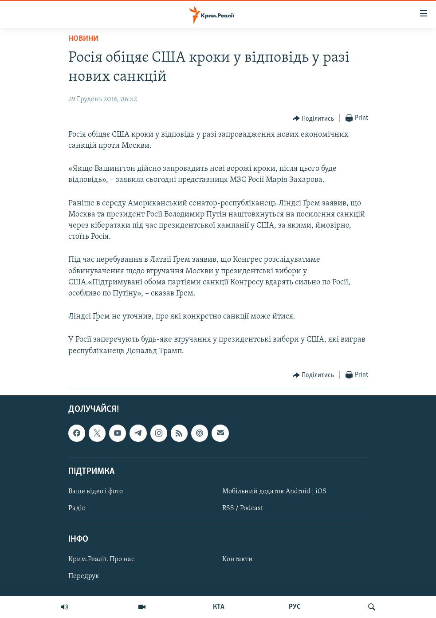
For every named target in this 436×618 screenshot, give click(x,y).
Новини (83, 39)
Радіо (77, 508)
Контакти (237, 559)
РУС (295, 606)
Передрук (83, 576)
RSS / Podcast (242, 508)
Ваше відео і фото (95, 491)
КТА (218, 606)
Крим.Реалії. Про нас (101, 559)
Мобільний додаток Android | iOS (274, 491)
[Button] (313, 118)
